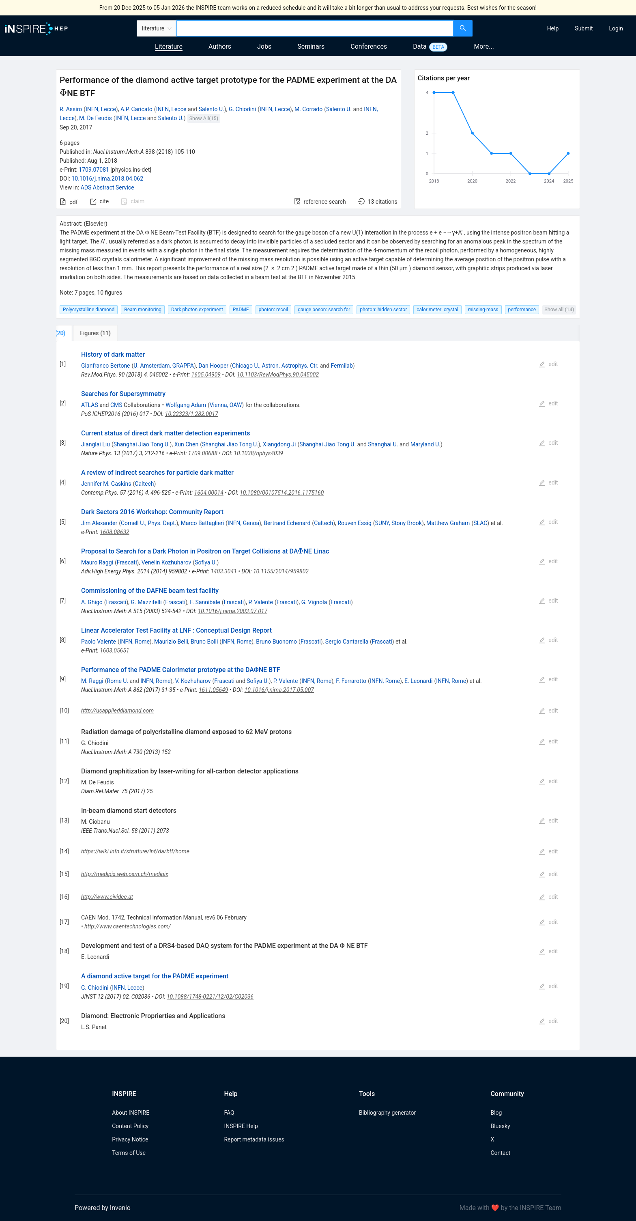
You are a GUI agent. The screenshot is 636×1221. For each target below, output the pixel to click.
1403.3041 (224, 571)
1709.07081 (94, 169)
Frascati (127, 562)
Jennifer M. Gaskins (106, 483)
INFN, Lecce (101, 109)
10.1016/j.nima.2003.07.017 (232, 611)
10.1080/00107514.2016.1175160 (282, 492)
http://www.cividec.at (107, 897)
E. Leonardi (418, 681)
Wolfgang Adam (185, 405)
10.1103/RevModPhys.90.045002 (278, 374)
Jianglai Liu (95, 444)
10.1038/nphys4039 (258, 453)
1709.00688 (202, 453)
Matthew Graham (448, 523)
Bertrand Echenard (287, 523)
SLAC (480, 523)
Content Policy (130, 1126)
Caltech (144, 483)
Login (616, 28)
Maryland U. (425, 444)
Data (419, 46)
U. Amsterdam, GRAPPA (163, 365)
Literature (169, 46)
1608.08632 (114, 532)
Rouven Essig (354, 523)
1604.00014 (208, 492)
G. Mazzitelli (146, 602)
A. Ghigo (92, 602)
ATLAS (89, 405)
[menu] (555, 28)
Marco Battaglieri (202, 523)
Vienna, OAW (226, 405)
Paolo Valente (98, 641)
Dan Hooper (213, 365)
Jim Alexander (99, 523)
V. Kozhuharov (193, 681)
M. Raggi (92, 681)
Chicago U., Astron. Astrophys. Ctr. (275, 365)
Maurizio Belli (171, 641)
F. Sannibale (205, 602)
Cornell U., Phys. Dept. (148, 523)
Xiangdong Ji (279, 444)
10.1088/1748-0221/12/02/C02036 (210, 996)
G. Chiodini (242, 109)
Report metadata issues (254, 1139)
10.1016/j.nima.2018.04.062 (107, 178)
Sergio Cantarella (346, 641)
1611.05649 (213, 690)
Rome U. (118, 681)
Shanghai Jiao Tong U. (142, 444)
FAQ (229, 1112)
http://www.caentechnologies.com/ (127, 926)
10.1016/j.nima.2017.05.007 (279, 690)
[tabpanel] (318, 695)
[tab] (83, 333)
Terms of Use (129, 1153)
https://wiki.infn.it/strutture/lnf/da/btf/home (135, 851)
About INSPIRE (130, 1112)
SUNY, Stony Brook (398, 523)
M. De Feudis (95, 118)
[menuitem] (553, 28)
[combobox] (314, 28)
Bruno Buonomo (276, 641)
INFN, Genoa (243, 523)
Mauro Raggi (97, 562)
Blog (496, 1112)
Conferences (368, 46)
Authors (219, 46)
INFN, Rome (135, 641)
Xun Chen (186, 444)
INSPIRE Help (241, 1126)
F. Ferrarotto (351, 681)
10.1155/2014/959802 (281, 571)
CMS (116, 405)
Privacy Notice (130, 1139)
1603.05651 (114, 650)
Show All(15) (203, 118)
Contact (500, 1153)
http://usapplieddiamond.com (117, 710)
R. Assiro (71, 109)
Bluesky (500, 1126)
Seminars (310, 46)
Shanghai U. (383, 444)
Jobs (264, 46)
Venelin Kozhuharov (166, 562)
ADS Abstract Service (107, 187)
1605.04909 (206, 374)
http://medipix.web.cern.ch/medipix (124, 874)
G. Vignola (314, 602)
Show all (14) (559, 309)
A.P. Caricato (136, 109)
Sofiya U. (206, 562)
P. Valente (260, 602)
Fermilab (341, 365)
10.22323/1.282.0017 (191, 414)
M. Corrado (308, 109)
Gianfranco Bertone (105, 365)
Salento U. (211, 109)
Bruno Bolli (204, 641)
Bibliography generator (387, 1112)
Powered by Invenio (103, 1208)
